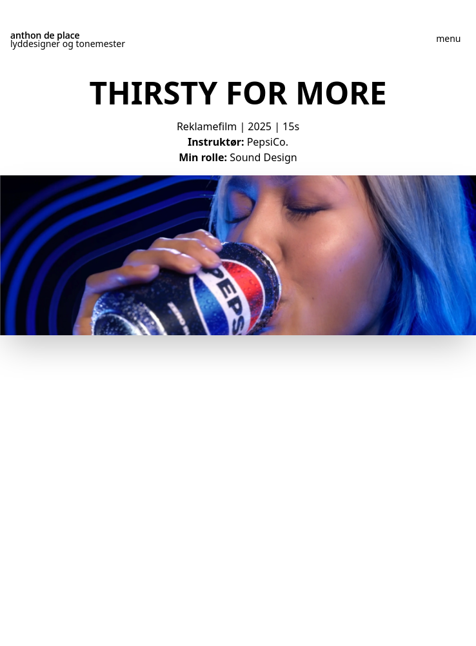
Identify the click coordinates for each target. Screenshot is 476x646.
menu (448, 38)
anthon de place (45, 35)
